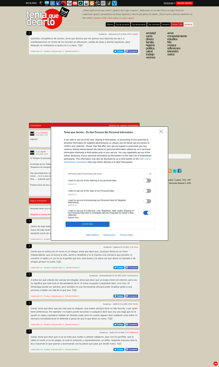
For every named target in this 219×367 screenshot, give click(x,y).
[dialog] (109, 184)
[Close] (162, 132)
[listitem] (109, 173)
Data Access (109, 235)
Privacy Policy (126, 235)
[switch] (147, 180)
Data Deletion (92, 235)
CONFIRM (87, 224)
